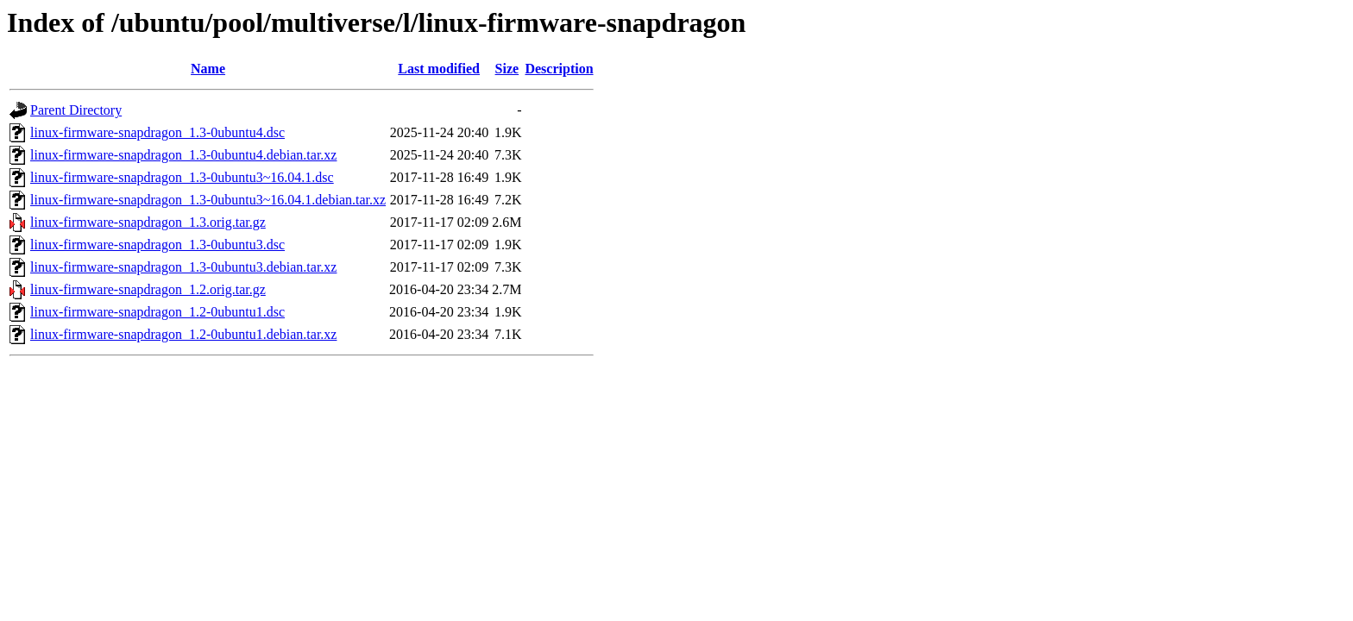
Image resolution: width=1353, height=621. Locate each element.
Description (559, 68)
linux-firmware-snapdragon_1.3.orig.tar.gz (148, 222)
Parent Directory (76, 110)
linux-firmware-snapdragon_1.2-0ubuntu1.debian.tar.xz (183, 334)
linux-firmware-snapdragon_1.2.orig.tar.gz (148, 289)
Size (507, 68)
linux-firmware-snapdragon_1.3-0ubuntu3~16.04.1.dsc (182, 177)
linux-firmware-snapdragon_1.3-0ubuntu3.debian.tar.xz (183, 267)
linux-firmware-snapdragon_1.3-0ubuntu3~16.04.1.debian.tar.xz (208, 199)
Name (208, 68)
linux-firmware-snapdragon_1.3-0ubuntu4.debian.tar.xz (183, 154)
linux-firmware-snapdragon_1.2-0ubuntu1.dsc (157, 311)
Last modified (439, 68)
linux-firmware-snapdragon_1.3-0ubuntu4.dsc (157, 132)
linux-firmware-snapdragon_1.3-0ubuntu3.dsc (157, 244)
